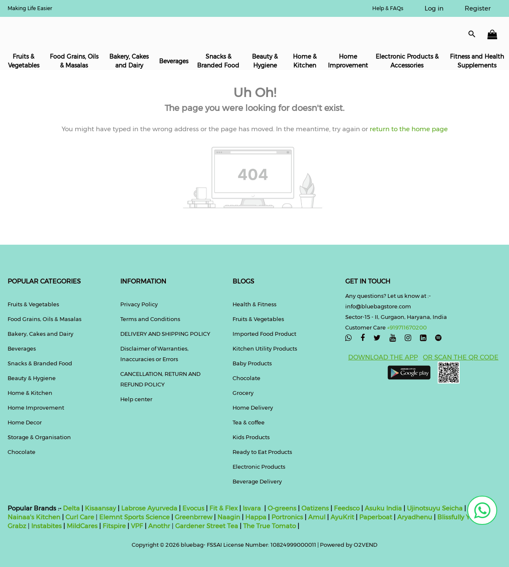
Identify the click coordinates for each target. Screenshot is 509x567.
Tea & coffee (249, 422)
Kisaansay (100, 508)
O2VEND (365, 544)
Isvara (252, 508)
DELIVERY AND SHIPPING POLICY (165, 333)
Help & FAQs (387, 8)
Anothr (159, 526)
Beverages (173, 61)
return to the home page (408, 129)
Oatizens (315, 508)
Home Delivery (253, 407)
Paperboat (375, 517)
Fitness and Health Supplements (477, 61)
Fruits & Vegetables (23, 61)
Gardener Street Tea (207, 526)
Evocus (193, 508)
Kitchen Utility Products (265, 348)
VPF (137, 526)
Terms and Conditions (150, 319)
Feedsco (346, 508)
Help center (136, 399)
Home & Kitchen (305, 61)
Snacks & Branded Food (218, 61)
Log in (434, 8)
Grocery (243, 392)
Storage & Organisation (39, 437)
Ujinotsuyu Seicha (435, 508)
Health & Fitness (254, 304)
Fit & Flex (223, 508)
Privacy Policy (139, 304)
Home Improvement (348, 61)
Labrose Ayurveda (149, 508)
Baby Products (252, 363)
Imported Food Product (264, 333)
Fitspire (114, 526)
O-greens (281, 508)
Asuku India (383, 508)
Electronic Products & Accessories (407, 61)
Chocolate (21, 451)
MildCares (82, 526)
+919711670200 (407, 327)
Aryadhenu (414, 517)
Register (478, 8)
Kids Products (251, 437)
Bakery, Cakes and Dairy (129, 61)
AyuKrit (342, 517)
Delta (71, 508)
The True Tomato (270, 526)
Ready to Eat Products (262, 451)
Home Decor (25, 422)
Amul (315, 517)
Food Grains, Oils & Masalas (74, 61)
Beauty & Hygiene (265, 61)
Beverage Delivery (257, 481)
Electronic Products (259, 466)
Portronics (287, 517)
